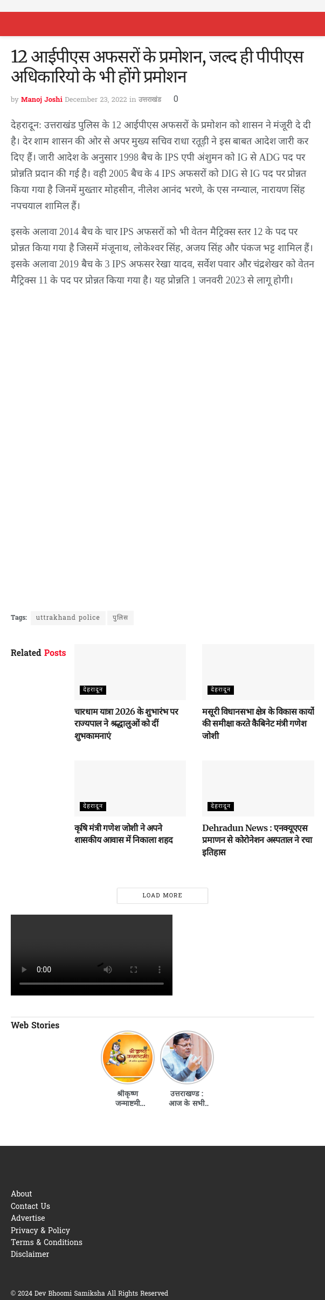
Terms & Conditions (46, 1243)
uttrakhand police (68, 618)
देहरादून (93, 690)
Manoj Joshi (42, 100)
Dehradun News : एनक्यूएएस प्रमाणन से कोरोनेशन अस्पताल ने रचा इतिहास (257, 840)
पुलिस (120, 618)
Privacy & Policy (40, 1231)
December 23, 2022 (96, 100)
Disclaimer (30, 1255)
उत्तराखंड (150, 100)
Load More (162, 895)
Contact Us (30, 1207)
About (21, 1194)
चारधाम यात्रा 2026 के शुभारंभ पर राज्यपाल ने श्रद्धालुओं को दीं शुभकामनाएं (126, 723)
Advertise (28, 1219)
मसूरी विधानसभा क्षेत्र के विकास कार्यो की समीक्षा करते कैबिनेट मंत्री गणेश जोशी (258, 723)
